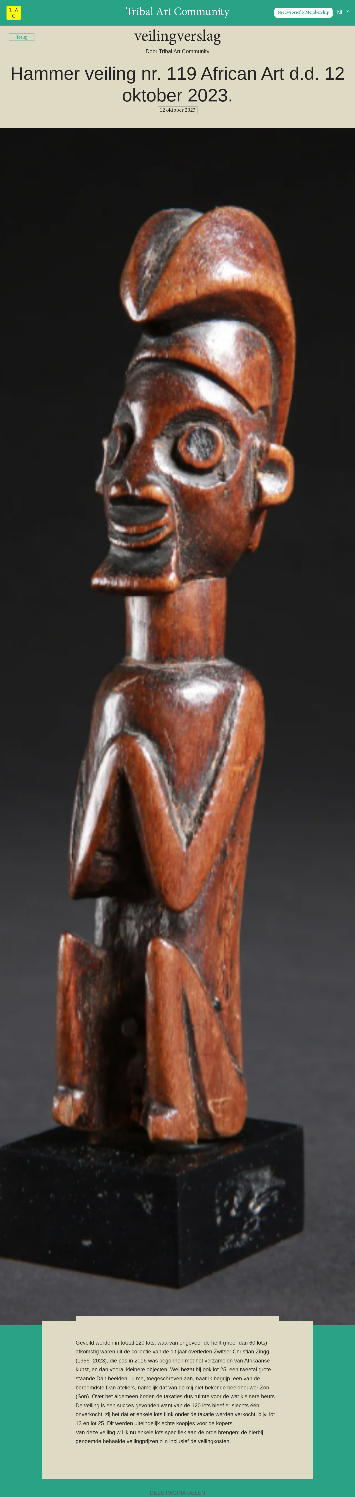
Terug (21, 37)
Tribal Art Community (177, 12)
